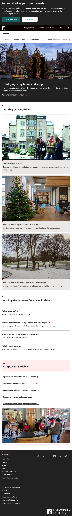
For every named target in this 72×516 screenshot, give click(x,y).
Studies (16, 40)
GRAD (4, 465)
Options (30, 19)
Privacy (4, 491)
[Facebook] (38, 456)
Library (4, 468)
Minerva (4, 462)
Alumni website (7, 475)
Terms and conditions (9, 497)
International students (30, 40)
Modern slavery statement (11, 503)
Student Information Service (11, 478)
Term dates (5, 459)
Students (5, 33)
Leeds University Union (47, 28)
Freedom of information (10, 500)
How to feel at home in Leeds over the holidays (24, 282)
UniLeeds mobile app (9, 472)
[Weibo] (65, 456)
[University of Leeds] (58, 511)
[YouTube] (54, 456)
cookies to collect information (19, 8)
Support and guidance (51, 40)
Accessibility (6, 494)
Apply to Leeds (30, 28)
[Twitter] (43, 456)
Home (7, 40)
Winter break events (12, 163)
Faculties (61, 28)
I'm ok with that (11, 19)
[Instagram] (60, 456)
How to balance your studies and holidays (22, 224)
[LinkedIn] (49, 456)
